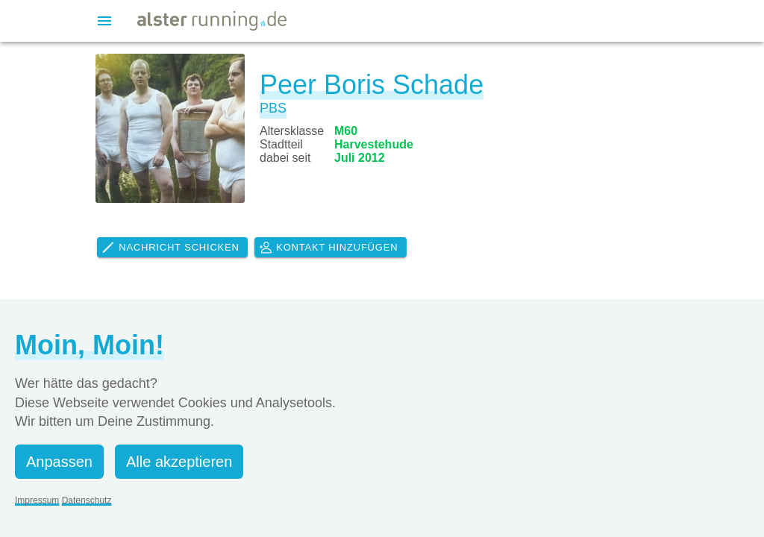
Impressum (37, 500)
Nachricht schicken (170, 247)
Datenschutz (87, 500)
